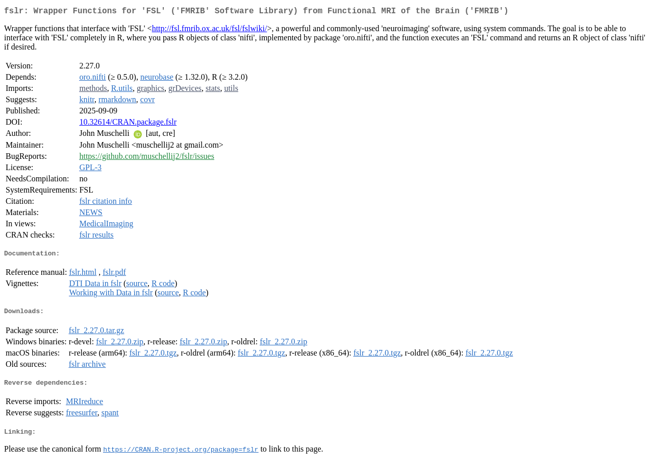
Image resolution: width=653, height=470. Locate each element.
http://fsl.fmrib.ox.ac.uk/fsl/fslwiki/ (209, 30)
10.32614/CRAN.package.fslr (128, 124)
